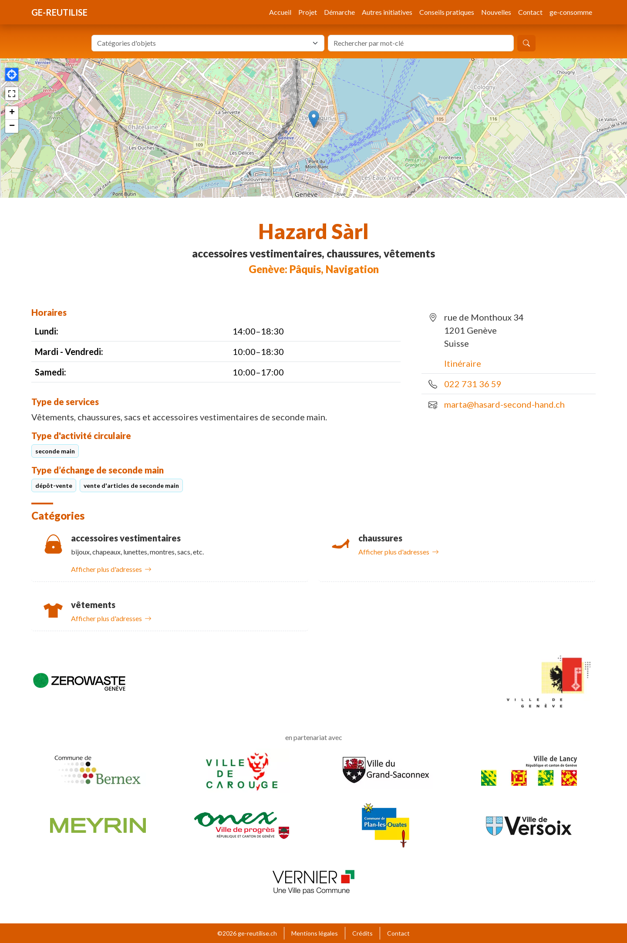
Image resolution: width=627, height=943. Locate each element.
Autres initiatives (387, 12)
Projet (307, 12)
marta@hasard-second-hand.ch (504, 404)
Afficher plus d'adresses (111, 569)
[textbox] (202, 43)
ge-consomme (570, 12)
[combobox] (207, 43)
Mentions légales (314, 933)
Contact (530, 12)
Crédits (362, 933)
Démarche (339, 12)
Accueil (280, 12)
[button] (313, 119)
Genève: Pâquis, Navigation (314, 269)
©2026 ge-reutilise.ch (247, 933)
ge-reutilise (59, 12)
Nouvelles (496, 12)
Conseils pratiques (446, 12)
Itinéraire (462, 363)
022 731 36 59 (473, 384)
